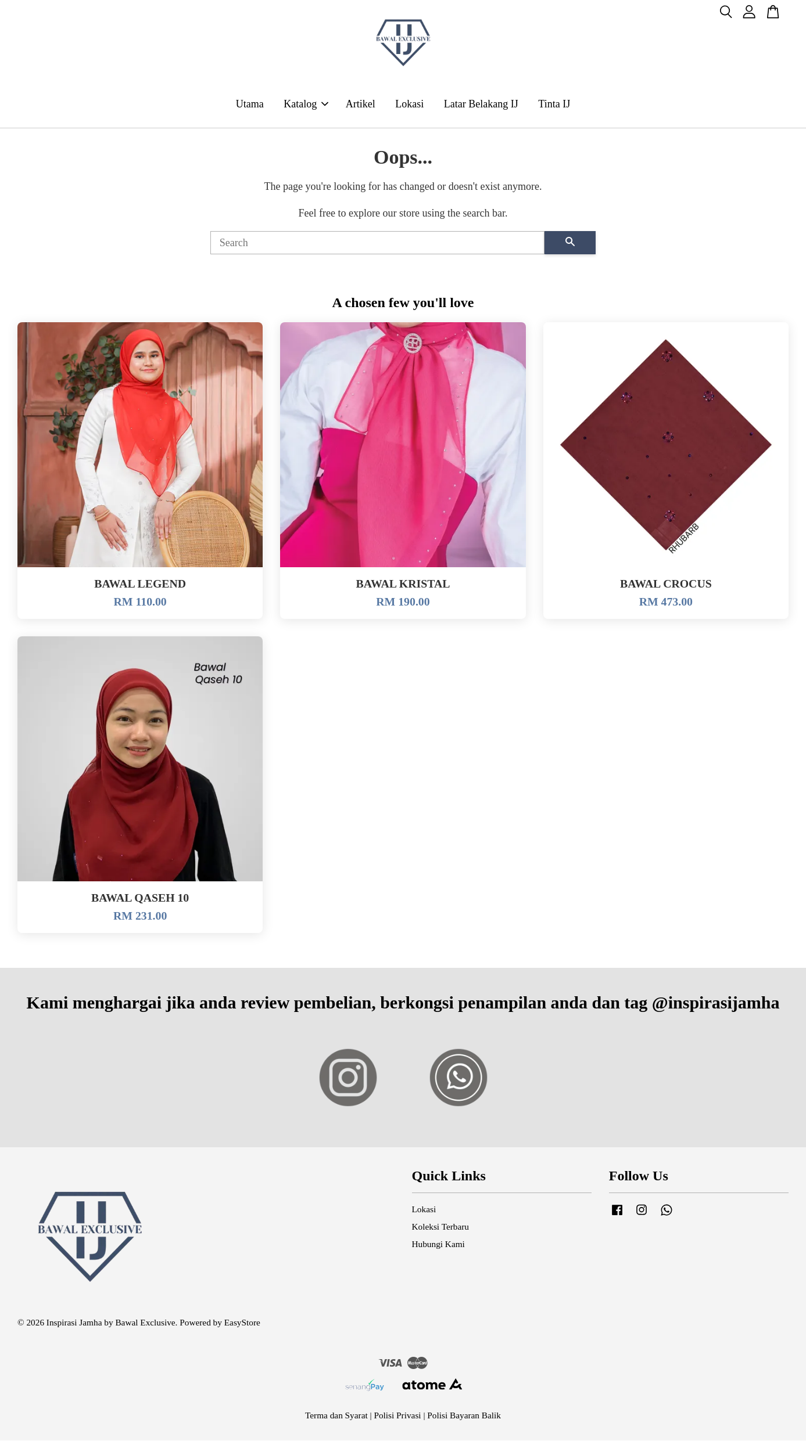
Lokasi (409, 104)
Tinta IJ (554, 104)
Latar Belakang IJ (481, 104)
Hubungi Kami (438, 1244)
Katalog (306, 104)
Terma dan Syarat (336, 1416)
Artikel (360, 104)
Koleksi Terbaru (440, 1227)
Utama (250, 104)
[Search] (377, 243)
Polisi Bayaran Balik (464, 1416)
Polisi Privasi (397, 1416)
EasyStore (242, 1323)
